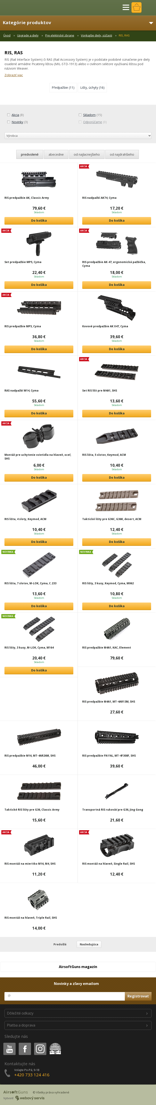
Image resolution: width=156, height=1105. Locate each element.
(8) (15, 115)
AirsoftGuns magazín (78, 966)
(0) (92, 122)
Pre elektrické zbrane (59, 35)
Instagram (40, 1043)
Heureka (54, 1043)
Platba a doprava (21, 1025)
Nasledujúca (89, 944)
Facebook (24, 1043)
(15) (90, 115)
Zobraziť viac (13, 75)
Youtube (8, 1043)
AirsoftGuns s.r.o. (19, 8)
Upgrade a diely (28, 35)
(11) (63, 87)
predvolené (30, 154)
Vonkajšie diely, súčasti (96, 35)
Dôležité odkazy (20, 1013)
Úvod (6, 35)
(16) (92, 87)
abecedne (56, 154)
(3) (17, 122)
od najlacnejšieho (87, 154)
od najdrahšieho (122, 154)
